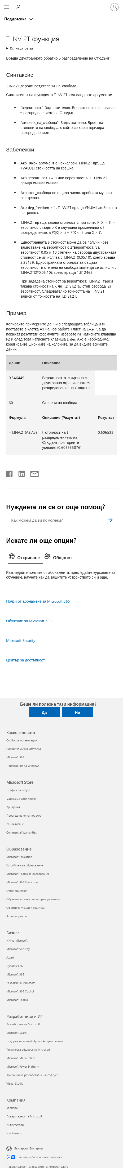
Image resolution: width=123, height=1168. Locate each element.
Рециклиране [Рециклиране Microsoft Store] (15, 824)
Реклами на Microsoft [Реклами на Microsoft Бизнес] (20, 983)
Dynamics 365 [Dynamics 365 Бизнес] (15, 966)
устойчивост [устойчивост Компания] (14, 1133)
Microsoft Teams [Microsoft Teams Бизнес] (17, 1000)
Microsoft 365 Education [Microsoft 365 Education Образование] (22, 882)
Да (44, 712)
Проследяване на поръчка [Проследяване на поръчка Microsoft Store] (24, 815)
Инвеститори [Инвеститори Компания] (15, 1125)
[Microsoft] (61, 4)
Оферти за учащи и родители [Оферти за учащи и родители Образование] (25, 908)
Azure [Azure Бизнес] (10, 957)
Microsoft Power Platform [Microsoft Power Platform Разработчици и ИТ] (22, 1066)
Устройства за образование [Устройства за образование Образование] (24, 865)
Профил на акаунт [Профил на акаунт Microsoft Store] (18, 790)
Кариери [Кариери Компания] (11, 1108)
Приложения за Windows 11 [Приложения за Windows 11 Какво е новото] (24, 766)
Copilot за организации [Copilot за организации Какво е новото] (21, 740)
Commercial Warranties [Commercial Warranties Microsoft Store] (21, 832)
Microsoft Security (20, 640)
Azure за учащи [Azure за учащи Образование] (16, 916)
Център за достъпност (25, 660)
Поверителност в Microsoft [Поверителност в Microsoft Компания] (24, 1116)
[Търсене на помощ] (18, 7)
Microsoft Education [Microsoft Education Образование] (19, 857)
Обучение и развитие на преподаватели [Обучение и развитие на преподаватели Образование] (33, 899)
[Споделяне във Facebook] (10, 473)
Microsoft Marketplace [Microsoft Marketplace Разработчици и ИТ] (21, 1058)
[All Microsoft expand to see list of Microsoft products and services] (6, 7)
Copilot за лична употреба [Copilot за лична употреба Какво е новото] (23, 749)
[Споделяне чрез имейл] (32, 473)
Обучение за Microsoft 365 (29, 620)
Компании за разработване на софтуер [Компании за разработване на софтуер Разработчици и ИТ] (32, 1075)
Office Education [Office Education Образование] (16, 891)
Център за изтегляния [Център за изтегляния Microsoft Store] (21, 798)
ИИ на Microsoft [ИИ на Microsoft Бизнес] (17, 940)
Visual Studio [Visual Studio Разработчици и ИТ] (14, 1083)
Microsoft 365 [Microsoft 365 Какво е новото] (15, 757)
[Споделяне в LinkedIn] (19, 473)
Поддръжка (16, 18)
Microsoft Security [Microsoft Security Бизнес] (18, 949)
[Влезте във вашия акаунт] (114, 7)
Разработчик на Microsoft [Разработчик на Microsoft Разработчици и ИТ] (23, 1024)
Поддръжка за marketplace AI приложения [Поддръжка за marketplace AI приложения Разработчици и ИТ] (34, 1041)
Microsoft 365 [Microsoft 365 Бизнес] (15, 974)
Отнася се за (21, 48)
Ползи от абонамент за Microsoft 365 (38, 601)
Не (77, 712)
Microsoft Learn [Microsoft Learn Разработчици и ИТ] (16, 1033)
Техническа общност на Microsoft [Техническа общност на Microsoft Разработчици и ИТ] (28, 1049)
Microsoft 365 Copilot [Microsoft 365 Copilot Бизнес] (20, 991)
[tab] (25, 558)
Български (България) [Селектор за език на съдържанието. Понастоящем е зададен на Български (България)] (28, 1148)
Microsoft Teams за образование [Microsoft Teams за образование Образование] (28, 874)
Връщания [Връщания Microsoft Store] (13, 807)
